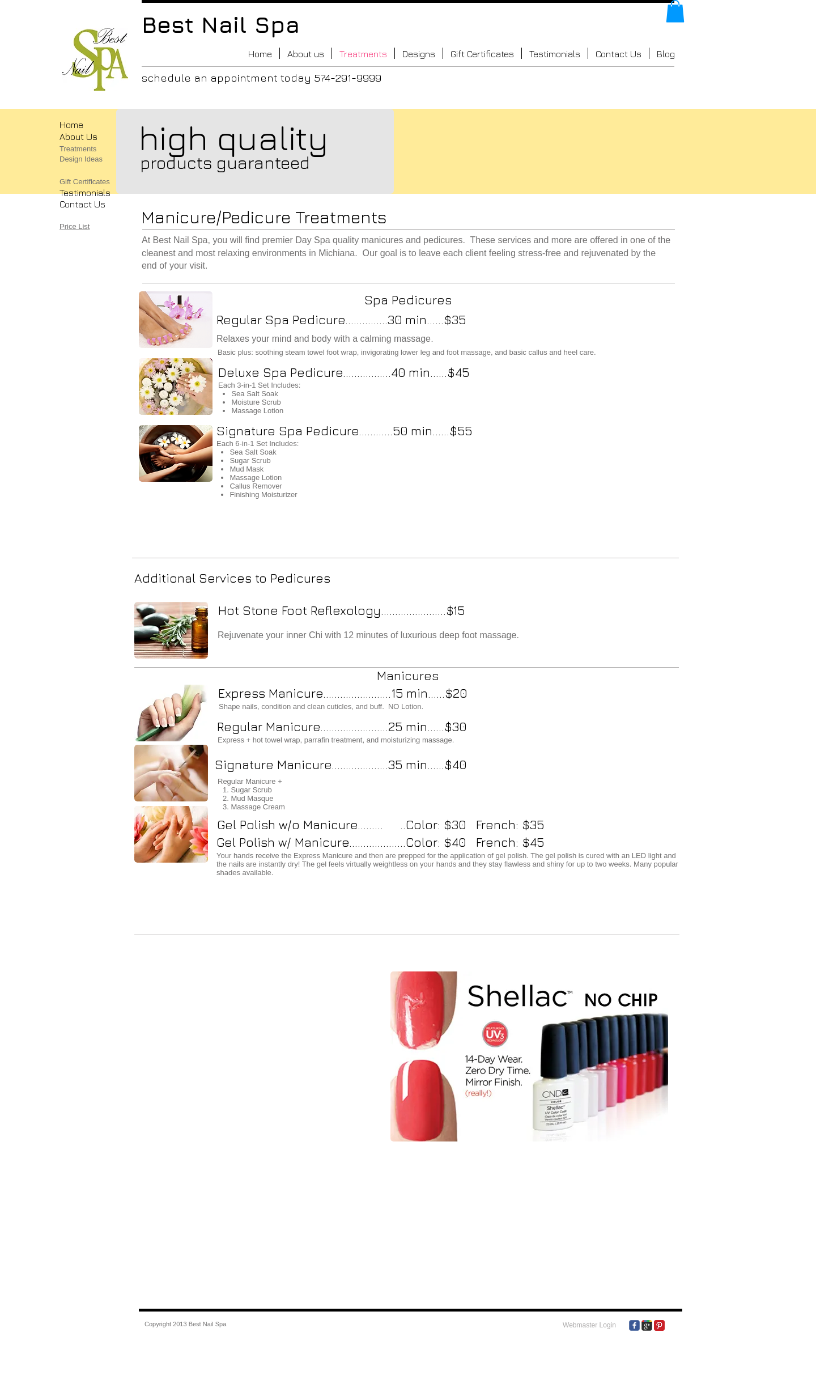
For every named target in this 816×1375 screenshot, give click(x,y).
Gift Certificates (85, 181)
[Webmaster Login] (589, 1325)
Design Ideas (81, 159)
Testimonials (85, 193)
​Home (71, 125)
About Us (78, 136)
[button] (675, 11)
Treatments (78, 149)
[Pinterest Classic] (659, 1325)
